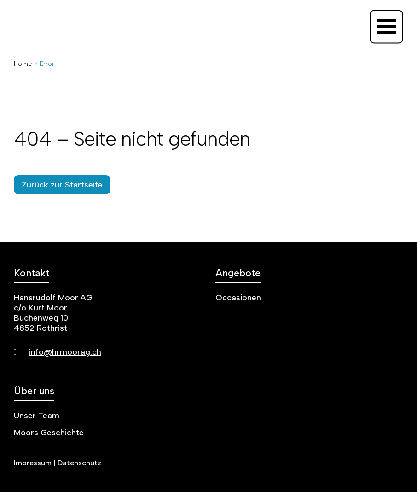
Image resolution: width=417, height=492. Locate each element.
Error (47, 64)
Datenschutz (79, 462)
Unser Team (36, 415)
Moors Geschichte (49, 433)
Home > (25, 64)
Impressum (33, 462)
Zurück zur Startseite (62, 185)
